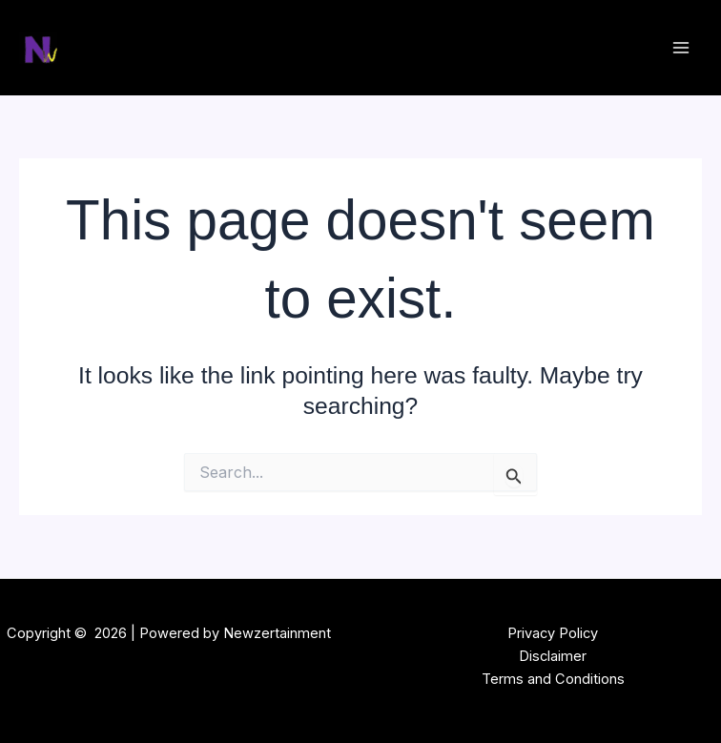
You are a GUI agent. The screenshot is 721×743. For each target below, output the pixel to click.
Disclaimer (553, 656)
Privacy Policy (552, 633)
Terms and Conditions (553, 679)
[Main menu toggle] (680, 48)
